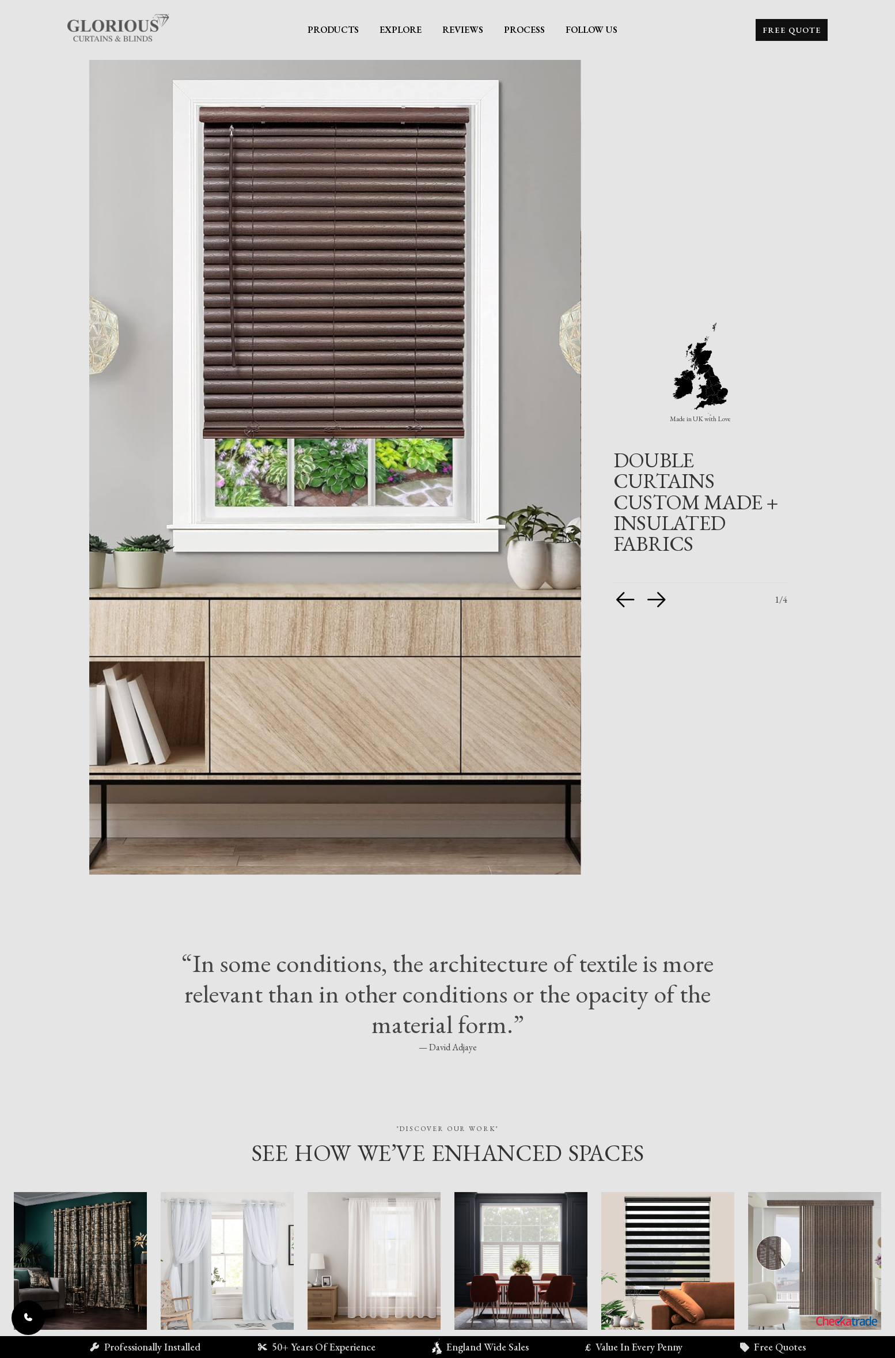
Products (333, 30)
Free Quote (792, 30)
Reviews (462, 30)
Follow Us (591, 30)
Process (524, 30)
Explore (401, 30)
